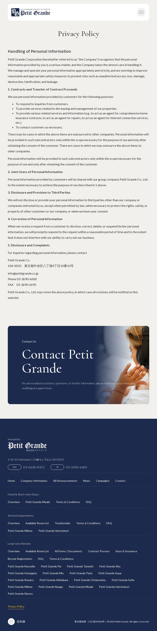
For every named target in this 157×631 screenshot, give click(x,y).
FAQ (88, 502)
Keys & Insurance (126, 551)
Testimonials (62, 523)
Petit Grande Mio (53, 573)
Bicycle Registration (20, 558)
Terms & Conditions (68, 502)
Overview (14, 502)
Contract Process (99, 551)
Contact (120, 480)
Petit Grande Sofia (123, 580)
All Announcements (65, 480)
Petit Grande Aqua (109, 573)
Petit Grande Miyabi (38, 502)
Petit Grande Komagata (22, 573)
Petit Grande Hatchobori (53, 530)
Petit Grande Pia (51, 566)
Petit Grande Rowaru (21, 580)
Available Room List (37, 523)
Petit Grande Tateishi (80, 566)
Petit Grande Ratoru (20, 593)
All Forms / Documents (68, 551)
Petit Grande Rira (109, 566)
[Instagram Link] (11, 621)
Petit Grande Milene (20, 530)
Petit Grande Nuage (50, 586)
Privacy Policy (16, 606)
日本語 (21, 621)
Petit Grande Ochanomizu (90, 580)
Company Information (34, 480)
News (86, 480)
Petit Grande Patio (81, 573)
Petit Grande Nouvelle (21, 566)
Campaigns (102, 480)
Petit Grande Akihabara (54, 580)
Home (11, 480)
